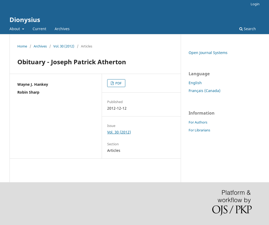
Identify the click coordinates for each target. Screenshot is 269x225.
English (195, 82)
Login (255, 4)
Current (39, 28)
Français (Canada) (204, 90)
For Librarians (199, 130)
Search (247, 28)
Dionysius (24, 19)
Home (22, 46)
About (15, 28)
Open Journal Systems (208, 52)
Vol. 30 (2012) (63, 46)
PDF (118, 83)
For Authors (198, 122)
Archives (62, 28)
